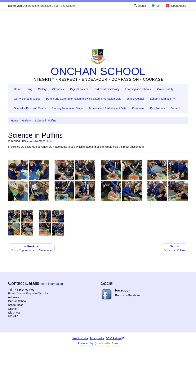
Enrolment (138, 108)
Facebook (134, 295)
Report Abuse (178, 5)
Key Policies (157, 108)
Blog (29, 89)
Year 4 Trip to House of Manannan (31, 248)
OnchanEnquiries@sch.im (32, 293)
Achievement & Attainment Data (108, 108)
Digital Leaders (79, 89)
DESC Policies (115, 338)
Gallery (42, 89)
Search (140, 5)
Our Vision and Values (27, 98)
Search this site (80, 338)
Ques (107, 343)
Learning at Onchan (138, 89)
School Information (162, 98)
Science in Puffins (174, 248)
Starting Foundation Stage (67, 108)
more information (51, 283)
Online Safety (165, 89)
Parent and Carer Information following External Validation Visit (83, 98)
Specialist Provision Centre (30, 108)
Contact (175, 108)
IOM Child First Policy (107, 89)
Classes (58, 89)
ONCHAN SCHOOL (98, 71)
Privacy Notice (97, 338)
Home (17, 89)
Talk (157, 5)
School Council (135, 98)
